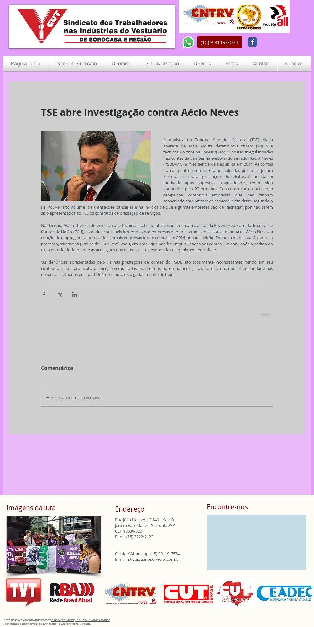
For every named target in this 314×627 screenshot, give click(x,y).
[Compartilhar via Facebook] (44, 294)
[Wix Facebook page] (252, 42)
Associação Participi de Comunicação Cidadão (80, 620)
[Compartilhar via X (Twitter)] (59, 294)
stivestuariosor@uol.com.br (154, 559)
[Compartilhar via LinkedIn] (75, 294)
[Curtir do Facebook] (275, 42)
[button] (219, 42)
